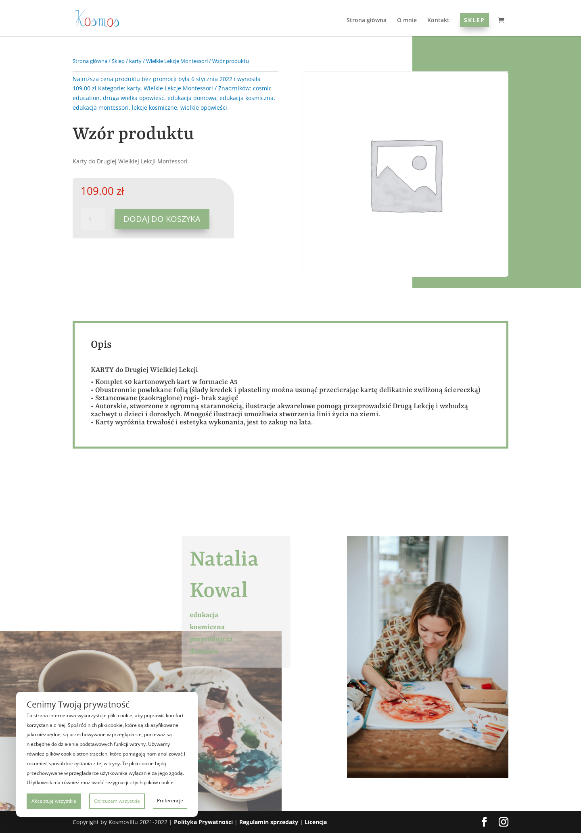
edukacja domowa (191, 98)
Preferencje (170, 800)
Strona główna (367, 20)
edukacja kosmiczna (246, 98)
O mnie (407, 20)
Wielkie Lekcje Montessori (177, 61)
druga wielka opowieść (133, 98)
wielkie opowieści (203, 107)
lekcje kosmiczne (154, 107)
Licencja (316, 822)
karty (135, 61)
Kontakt (438, 20)
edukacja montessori (101, 107)
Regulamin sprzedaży (268, 822)
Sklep (474, 20)
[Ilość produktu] (93, 219)
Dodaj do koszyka (162, 218)
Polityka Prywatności (203, 822)
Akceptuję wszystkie (53, 801)
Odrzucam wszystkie (117, 801)
